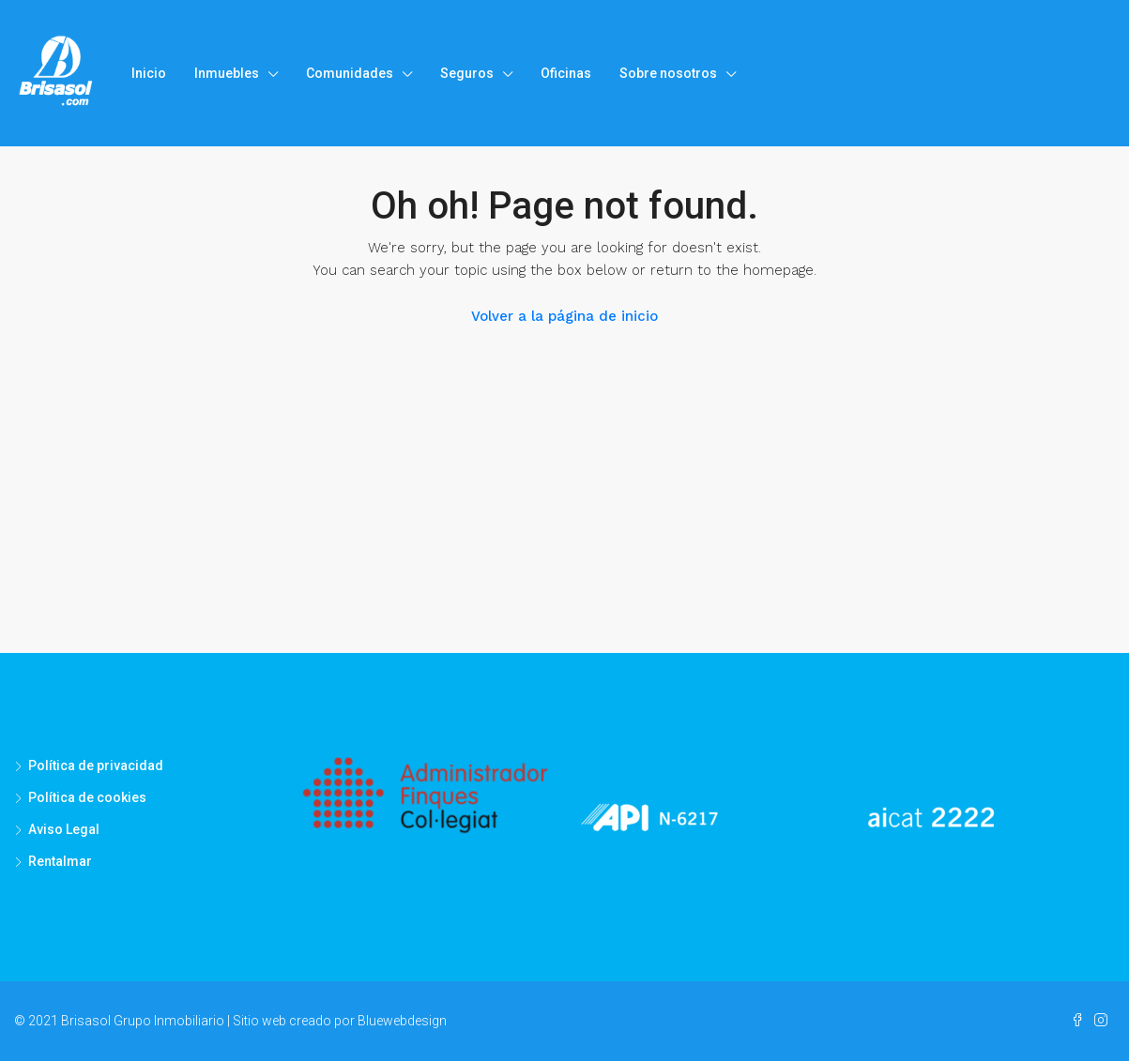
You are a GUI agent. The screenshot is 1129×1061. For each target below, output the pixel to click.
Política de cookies (87, 797)
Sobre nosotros (668, 73)
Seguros (467, 73)
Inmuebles (226, 73)
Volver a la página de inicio (564, 316)
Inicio (148, 73)
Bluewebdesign (402, 1020)
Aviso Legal (63, 829)
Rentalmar (60, 861)
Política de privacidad (95, 765)
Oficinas (566, 73)
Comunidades (349, 73)
